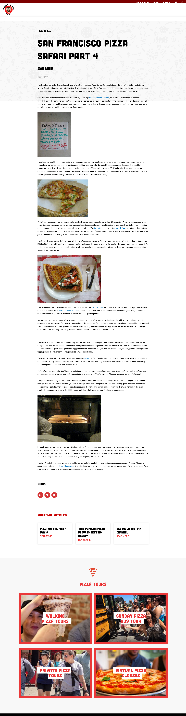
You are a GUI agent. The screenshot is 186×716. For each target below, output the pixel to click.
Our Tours (113, 13)
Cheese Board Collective (99, 98)
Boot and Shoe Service (68, 310)
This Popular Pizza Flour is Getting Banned (91, 532)
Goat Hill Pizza (121, 228)
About (155, 13)
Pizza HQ (136, 13)
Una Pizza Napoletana (65, 466)
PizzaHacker (98, 307)
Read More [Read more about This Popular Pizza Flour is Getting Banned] (84, 540)
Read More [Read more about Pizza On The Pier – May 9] (46, 536)
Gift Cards (143, 2)
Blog (156, 2)
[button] (40, 495)
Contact (174, 13)
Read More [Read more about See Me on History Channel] (123, 536)
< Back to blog (46, 31)
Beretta (87, 358)
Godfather (98, 228)
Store (167, 2)
